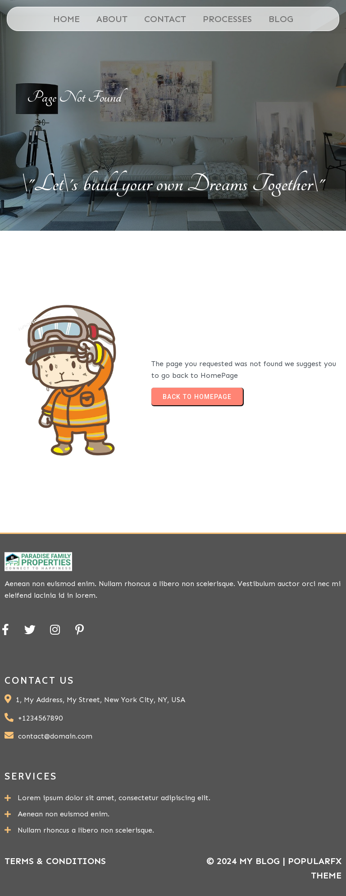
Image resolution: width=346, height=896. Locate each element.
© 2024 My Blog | (247, 861)
